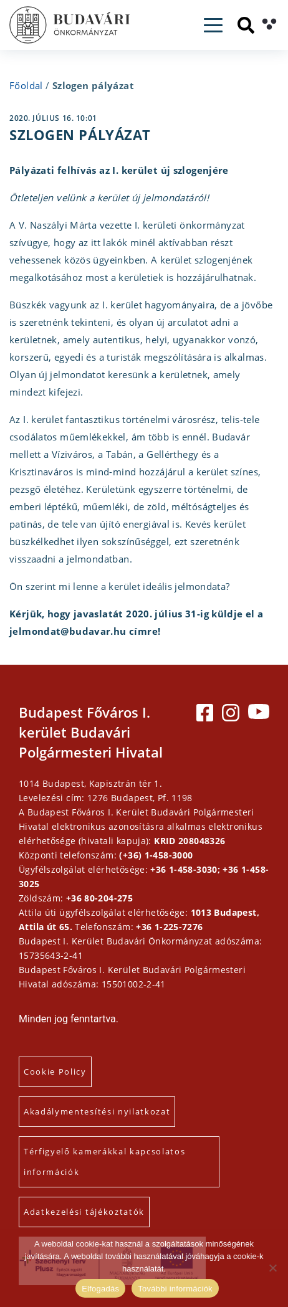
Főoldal (26, 85)
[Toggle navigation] (213, 25)
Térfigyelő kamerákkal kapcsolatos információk (104, 1161)
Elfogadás (100, 1288)
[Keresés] (246, 25)
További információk (175, 1288)
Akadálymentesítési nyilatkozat (97, 1111)
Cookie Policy (55, 1071)
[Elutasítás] (272, 1268)
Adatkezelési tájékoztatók (84, 1211)
